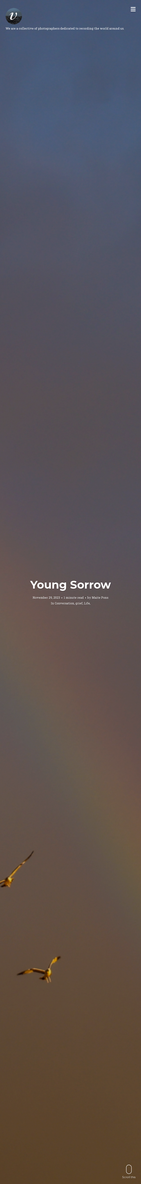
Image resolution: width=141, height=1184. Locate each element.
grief (79, 603)
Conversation (64, 603)
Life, (87, 603)
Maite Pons (100, 597)
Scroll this (128, 1171)
